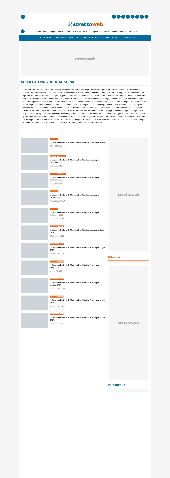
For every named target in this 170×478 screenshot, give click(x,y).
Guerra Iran (129, 38)
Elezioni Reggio (91, 38)
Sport (69, 31)
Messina (60, 31)
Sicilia (85, 31)
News (45, 31)
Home (38, 31)
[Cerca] (23, 17)
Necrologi (123, 31)
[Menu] (23, 31)
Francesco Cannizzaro (67, 38)
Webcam (133, 31)
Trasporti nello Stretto (99, 31)
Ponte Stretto (45, 38)
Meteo (114, 31)
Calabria (77, 31)
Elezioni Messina (110, 38)
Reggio (52, 31)
